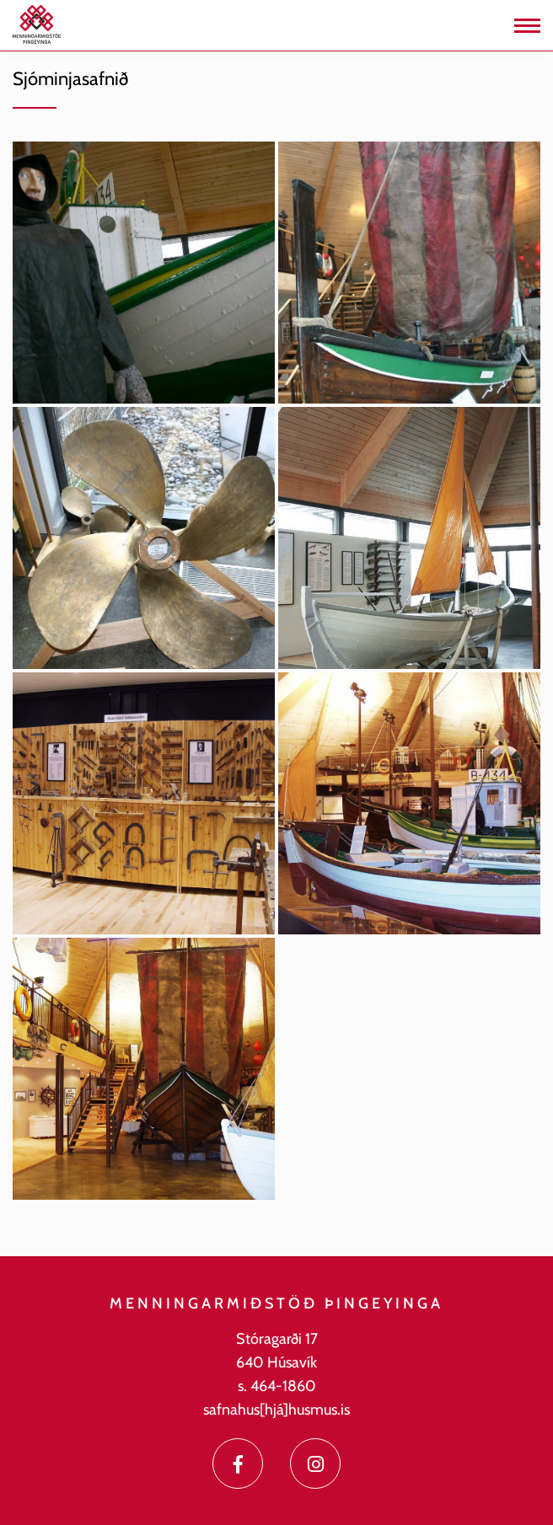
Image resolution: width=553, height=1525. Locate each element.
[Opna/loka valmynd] (527, 25)
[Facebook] (237, 1463)
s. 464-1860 (277, 1386)
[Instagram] (315, 1463)
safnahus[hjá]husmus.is (276, 1409)
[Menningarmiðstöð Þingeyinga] (37, 23)
